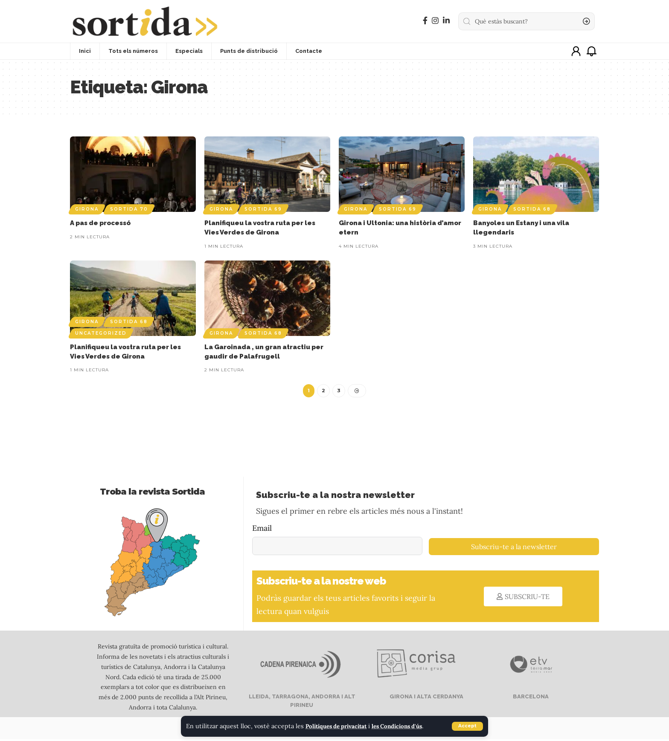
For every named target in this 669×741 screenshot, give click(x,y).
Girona (87, 209)
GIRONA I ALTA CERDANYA (425, 698)
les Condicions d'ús (408, 726)
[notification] (591, 51)
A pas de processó (100, 223)
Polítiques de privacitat (340, 726)
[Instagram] (435, 20)
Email (262, 529)
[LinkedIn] (446, 20)
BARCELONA (530, 698)
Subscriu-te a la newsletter (514, 548)
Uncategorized (101, 333)
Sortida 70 (129, 209)
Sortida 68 (532, 209)
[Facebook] (425, 20)
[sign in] (576, 51)
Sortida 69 (263, 209)
